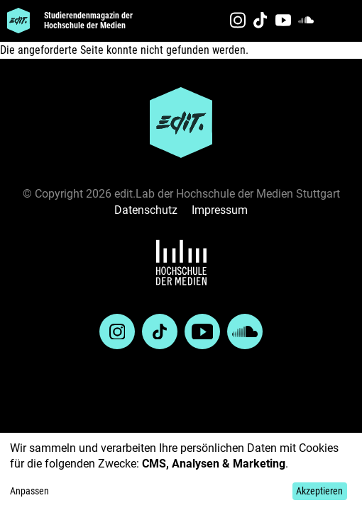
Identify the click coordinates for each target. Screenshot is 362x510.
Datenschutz (145, 210)
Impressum (220, 210)
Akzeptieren (319, 491)
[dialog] (181, 471)
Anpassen (29, 491)
